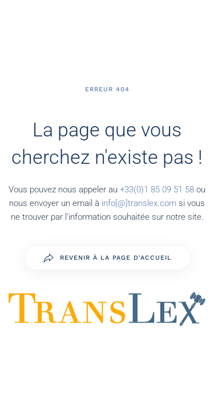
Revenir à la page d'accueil (107, 258)
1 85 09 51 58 (170, 189)
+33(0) (132, 189)
